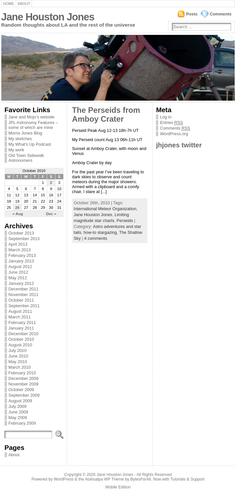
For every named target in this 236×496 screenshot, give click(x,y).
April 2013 (18, 244)
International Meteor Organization (105, 208)
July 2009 (18, 406)
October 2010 (21, 339)
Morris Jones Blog (25, 133)
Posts (191, 14)
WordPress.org (174, 133)
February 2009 (22, 423)
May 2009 (18, 417)
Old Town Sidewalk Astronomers (26, 158)
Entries (171, 122)
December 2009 (24, 378)
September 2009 (24, 395)
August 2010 (20, 344)
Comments (220, 14)
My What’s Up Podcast (30, 144)
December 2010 (24, 333)
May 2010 (18, 361)
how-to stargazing (100, 232)
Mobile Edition (118, 487)
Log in (165, 116)
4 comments (95, 238)
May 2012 (18, 277)
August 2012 (20, 266)
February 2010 (22, 372)
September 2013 (24, 238)
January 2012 (21, 283)
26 (17, 208)
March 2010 (20, 367)
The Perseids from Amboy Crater (106, 114)
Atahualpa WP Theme (104, 479)
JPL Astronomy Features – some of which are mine (33, 125)
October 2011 (21, 300)
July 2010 (18, 350)
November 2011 (24, 294)
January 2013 (21, 261)
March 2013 (20, 249)
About (24, 4)
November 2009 (24, 384)
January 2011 (21, 328)
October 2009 (21, 389)
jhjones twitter (179, 145)
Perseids (125, 220)
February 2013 (22, 255)
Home (8, 4)
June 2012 (18, 272)
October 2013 (21, 233)
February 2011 (22, 322)
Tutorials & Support (187, 479)
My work (16, 149)
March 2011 (20, 316)
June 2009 (18, 411)
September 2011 (24, 305)
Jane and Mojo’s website (32, 116)
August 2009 (20, 400)
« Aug (18, 214)
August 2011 (20, 311)
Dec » (51, 214)
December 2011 (24, 288)
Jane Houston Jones (47, 17)
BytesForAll (141, 479)
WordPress (64, 479)
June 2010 (18, 356)
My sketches (20, 138)
